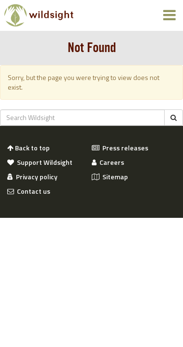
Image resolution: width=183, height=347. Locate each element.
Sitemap (110, 177)
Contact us (28, 191)
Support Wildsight (39, 162)
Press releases (120, 148)
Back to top (28, 148)
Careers (108, 162)
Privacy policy (32, 177)
